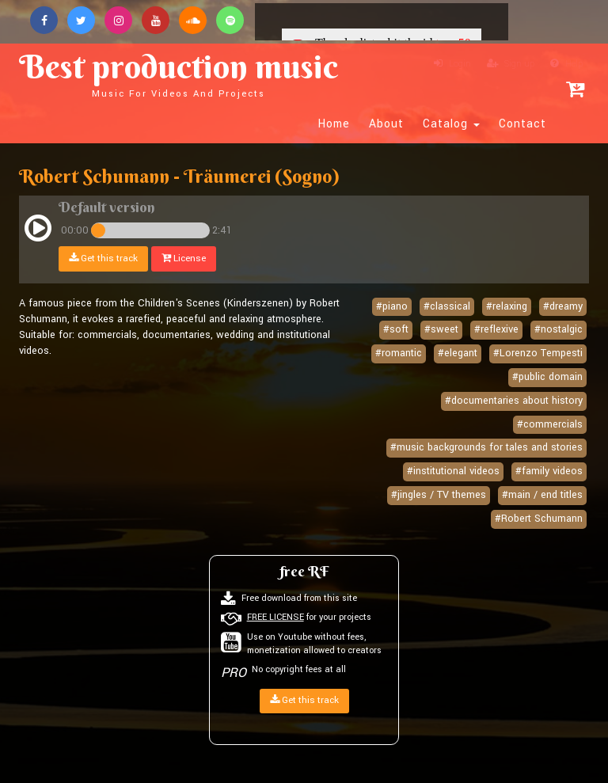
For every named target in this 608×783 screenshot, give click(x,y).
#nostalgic (558, 329)
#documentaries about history (514, 400)
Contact (522, 124)
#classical (447, 306)
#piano (392, 306)
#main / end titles (542, 495)
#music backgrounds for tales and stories (486, 447)
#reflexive (496, 329)
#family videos (549, 471)
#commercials (550, 424)
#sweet (441, 329)
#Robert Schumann (539, 518)
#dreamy (563, 306)
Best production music (178, 73)
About (386, 124)
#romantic (398, 353)
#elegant (457, 353)
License (184, 258)
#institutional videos (453, 471)
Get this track (103, 258)
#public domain (547, 377)
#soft (395, 329)
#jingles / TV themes (438, 495)
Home (334, 124)
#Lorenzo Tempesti (538, 353)
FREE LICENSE (275, 617)
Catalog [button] (451, 124)
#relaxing (506, 306)
